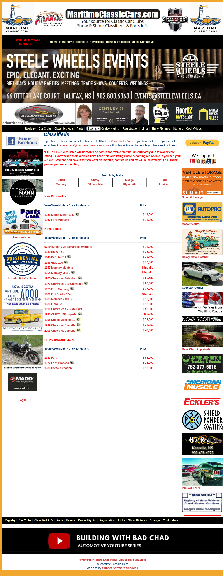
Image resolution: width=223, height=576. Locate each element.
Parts (80, 128)
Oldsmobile (95, 184)
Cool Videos (194, 128)
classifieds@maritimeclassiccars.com (84, 145)
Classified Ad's (64, 128)
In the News (66, 41)
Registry (30, 128)
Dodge (129, 180)
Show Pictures (160, 128)
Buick (61, 180)
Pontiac (164, 184)
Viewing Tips (125, 560)
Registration (130, 128)
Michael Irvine (202, 486)
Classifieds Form (122, 141)
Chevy (95, 180)
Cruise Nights (110, 128)
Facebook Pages (128, 41)
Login (22, 400)
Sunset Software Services (120, 568)
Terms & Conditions (106, 560)
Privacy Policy (86, 560)
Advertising (97, 41)
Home (53, 41)
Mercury (61, 184)
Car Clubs (45, 128)
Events (70, 520)
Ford (164, 180)
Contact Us (147, 41)
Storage (178, 128)
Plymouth (129, 184)
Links (145, 128)
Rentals (111, 41)
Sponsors (82, 41)
